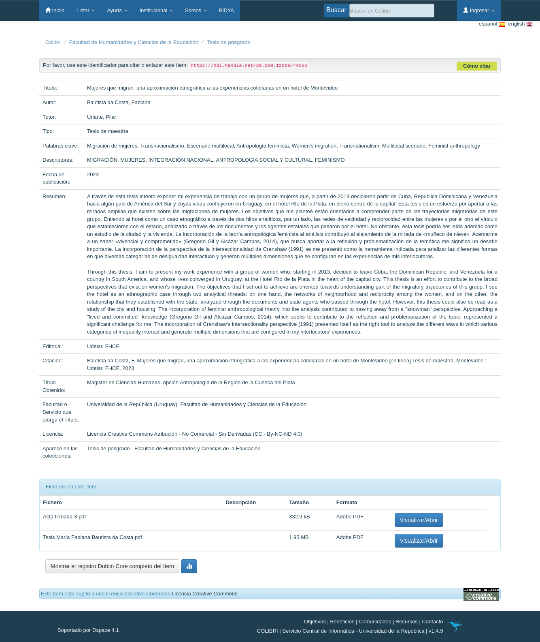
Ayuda (117, 10)
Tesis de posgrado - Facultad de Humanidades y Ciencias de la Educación (174, 448)
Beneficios (342, 621)
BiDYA (226, 10)
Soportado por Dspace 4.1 (88, 630)
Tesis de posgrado (229, 42)
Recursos (406, 621)
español (492, 24)
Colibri (53, 42)
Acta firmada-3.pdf (64, 517)
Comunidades (375, 621)
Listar (86, 10)
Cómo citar (477, 66)
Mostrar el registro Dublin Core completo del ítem (112, 566)
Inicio (54, 10)
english (519, 24)
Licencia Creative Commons (205, 594)
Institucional (156, 10)
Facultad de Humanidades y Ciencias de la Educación (133, 42)
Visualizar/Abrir (419, 520)
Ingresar (479, 10)
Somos (196, 10)
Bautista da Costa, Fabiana (119, 102)
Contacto (432, 621)
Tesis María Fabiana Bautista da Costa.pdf (92, 537)
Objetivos (315, 621)
